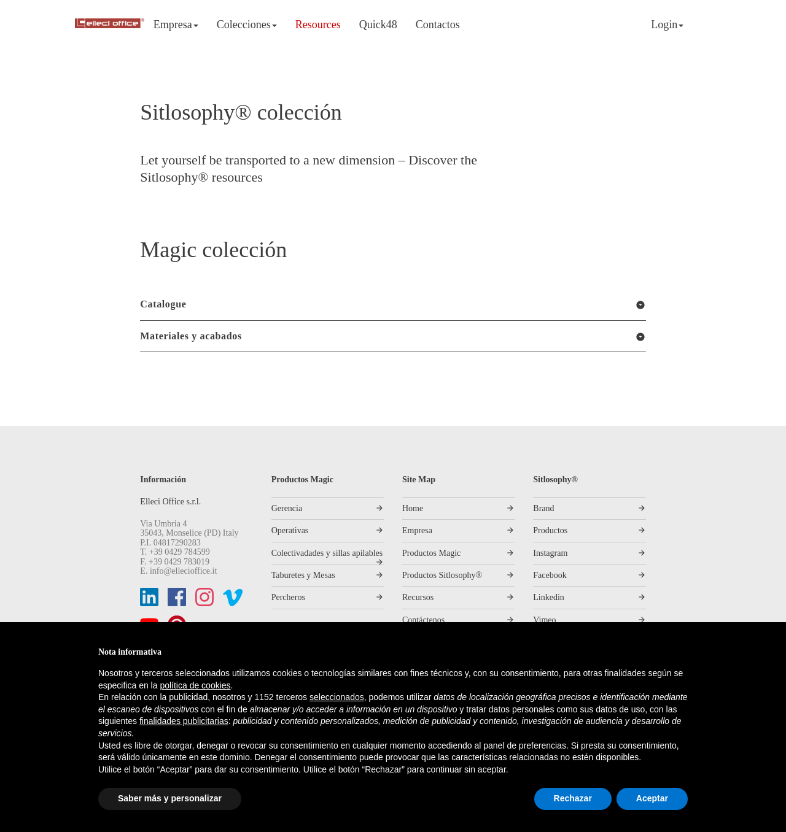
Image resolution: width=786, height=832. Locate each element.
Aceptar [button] (652, 798)
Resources (318, 24)
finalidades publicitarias (183, 721)
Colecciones (247, 24)
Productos (550, 530)
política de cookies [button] (195, 685)
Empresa (176, 24)
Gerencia (287, 508)
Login (667, 24)
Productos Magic (431, 553)
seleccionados (336, 697)
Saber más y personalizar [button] (170, 798)
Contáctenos (423, 620)
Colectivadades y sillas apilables (327, 553)
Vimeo (544, 620)
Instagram (550, 553)
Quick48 (378, 24)
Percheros (288, 597)
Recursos (418, 597)
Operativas (290, 530)
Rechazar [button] (573, 798)
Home (412, 508)
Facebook (549, 575)
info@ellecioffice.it (183, 571)
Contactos (438, 24)
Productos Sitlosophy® (442, 575)
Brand (543, 508)
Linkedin (548, 597)
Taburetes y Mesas (303, 575)
